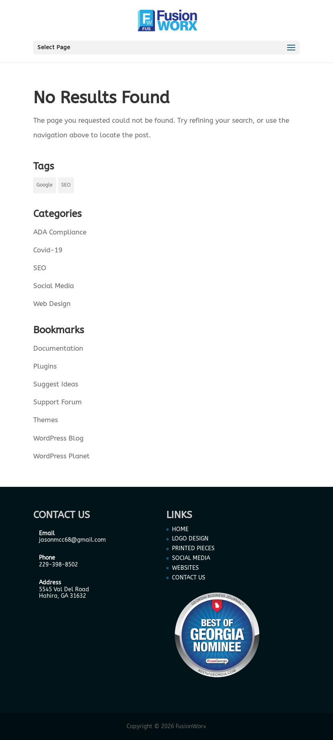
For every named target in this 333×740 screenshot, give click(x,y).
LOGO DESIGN (190, 538)
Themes (45, 420)
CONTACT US (188, 577)
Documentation (58, 348)
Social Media (53, 286)
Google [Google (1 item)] (45, 185)
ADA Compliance (59, 232)
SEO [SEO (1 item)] (66, 185)
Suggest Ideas (55, 384)
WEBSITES (185, 567)
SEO (39, 268)
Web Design (52, 303)
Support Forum (57, 402)
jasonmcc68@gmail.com (72, 539)
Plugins (45, 366)
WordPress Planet (61, 456)
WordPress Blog (58, 438)
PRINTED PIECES (193, 548)
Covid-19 (47, 250)
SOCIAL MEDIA (191, 558)
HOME (180, 529)
